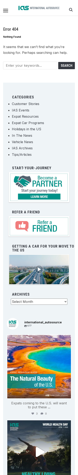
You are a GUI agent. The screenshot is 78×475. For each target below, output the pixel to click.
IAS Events (20, 110)
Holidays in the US (26, 129)
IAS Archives (22, 148)
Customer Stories (25, 104)
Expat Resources (25, 116)
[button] (5, 11)
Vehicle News (22, 142)
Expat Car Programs (28, 123)
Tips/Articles (22, 154)
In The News (22, 135)
